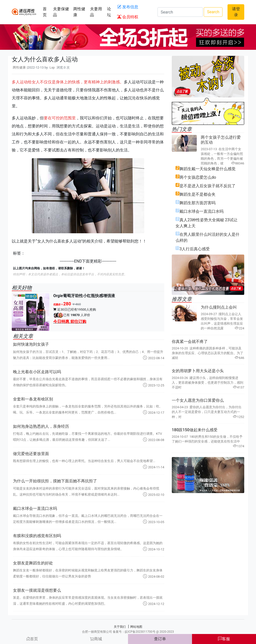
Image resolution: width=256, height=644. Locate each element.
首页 (45, 12)
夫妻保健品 (61, 12)
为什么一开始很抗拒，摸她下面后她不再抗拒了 (55, 481)
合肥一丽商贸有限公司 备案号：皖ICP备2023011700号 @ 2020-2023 (128, 631)
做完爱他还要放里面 (31, 453)
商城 (96, 638)
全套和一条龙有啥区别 (33, 399)
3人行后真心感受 (195, 249)
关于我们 (120, 626)
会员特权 (127, 17)
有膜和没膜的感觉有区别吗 (37, 535)
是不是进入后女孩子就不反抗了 (208, 185)
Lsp (52, 67)
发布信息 (127, 7)
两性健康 (79, 12)
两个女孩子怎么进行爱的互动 (221, 139)
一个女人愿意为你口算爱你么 (198, 400)
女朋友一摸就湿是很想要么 (37, 590)
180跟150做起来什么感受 (195, 429)
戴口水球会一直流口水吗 (35, 508)
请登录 (236, 12)
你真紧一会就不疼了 (190, 341)
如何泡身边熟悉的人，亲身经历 (41, 426)
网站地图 (136, 626)
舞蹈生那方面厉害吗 (198, 202)
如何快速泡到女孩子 (31, 344)
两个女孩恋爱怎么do (198, 177)
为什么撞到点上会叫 (219, 307)
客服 (224, 638)
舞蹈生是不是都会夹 (198, 194)
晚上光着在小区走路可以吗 (37, 371)
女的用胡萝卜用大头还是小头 (198, 370)
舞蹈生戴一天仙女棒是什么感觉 (208, 168)
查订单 (160, 638)
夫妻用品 (96, 12)
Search (213, 12)
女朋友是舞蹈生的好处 (33, 563)
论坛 (109, 12)
